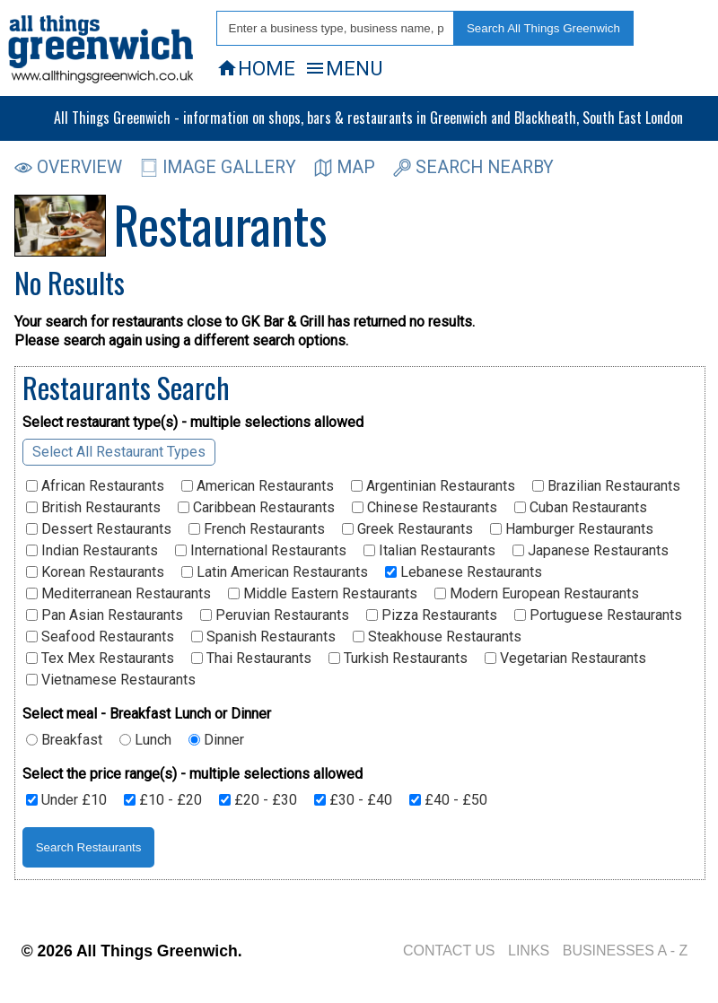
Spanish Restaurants (263, 637)
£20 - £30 (258, 800)
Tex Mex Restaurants (100, 658)
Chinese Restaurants (424, 508)
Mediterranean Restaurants (118, 594)
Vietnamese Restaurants (111, 680)
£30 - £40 (353, 800)
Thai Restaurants (251, 658)
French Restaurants (256, 529)
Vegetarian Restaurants (565, 658)
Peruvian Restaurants (274, 615)
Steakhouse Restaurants (437, 637)
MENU (343, 68)
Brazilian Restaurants (606, 486)
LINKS (528, 950)
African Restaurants (95, 486)
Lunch (145, 740)
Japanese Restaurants (590, 551)
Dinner (216, 740)
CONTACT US (449, 950)
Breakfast (64, 740)
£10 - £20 (163, 800)
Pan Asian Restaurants (104, 615)
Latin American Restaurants (274, 572)
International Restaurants (260, 551)
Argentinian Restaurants (433, 486)
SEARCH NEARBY (473, 167)
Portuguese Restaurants (598, 615)
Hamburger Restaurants (571, 529)
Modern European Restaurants (536, 594)
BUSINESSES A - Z (625, 950)
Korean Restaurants (95, 572)
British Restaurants (93, 508)
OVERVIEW (68, 167)
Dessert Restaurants (98, 529)
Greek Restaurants (407, 529)
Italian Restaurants (429, 551)
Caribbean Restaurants (256, 508)
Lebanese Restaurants (463, 572)
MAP (344, 167)
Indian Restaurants (92, 551)
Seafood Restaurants (100, 637)
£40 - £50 (448, 800)
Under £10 (66, 800)
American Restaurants (257, 486)
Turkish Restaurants (398, 658)
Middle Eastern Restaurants (322, 594)
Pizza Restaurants (431, 615)
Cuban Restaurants (580, 508)
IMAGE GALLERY (218, 167)
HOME (255, 68)
